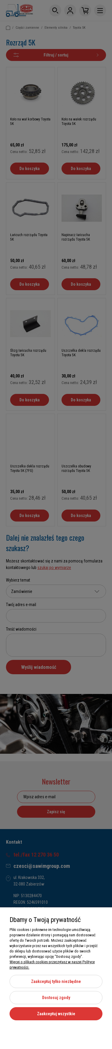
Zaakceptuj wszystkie (56, 1013)
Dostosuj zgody (56, 997)
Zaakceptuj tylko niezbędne (56, 981)
